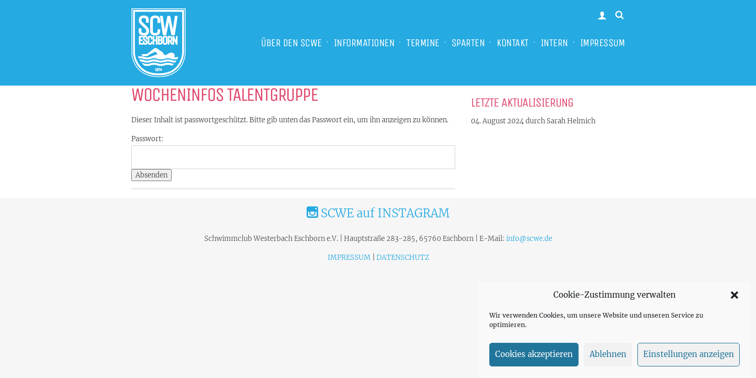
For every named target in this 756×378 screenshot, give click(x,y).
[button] (734, 298)
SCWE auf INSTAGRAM (378, 213)
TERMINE (422, 43)
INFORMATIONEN (364, 43)
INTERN (554, 43)
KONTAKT (513, 43)
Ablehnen (608, 358)
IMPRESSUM (602, 43)
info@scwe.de (529, 238)
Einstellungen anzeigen (688, 358)
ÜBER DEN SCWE (291, 43)
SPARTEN (468, 43)
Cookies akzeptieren (534, 358)
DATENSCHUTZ (402, 257)
